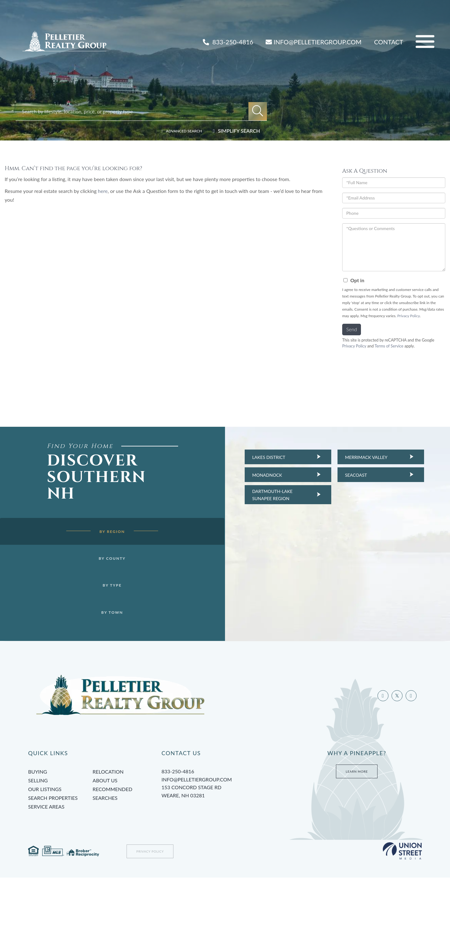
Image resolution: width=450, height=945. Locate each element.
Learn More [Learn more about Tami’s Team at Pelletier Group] (357, 839)
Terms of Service (389, 345)
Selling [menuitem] (38, 848)
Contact (388, 42)
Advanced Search (178, 131)
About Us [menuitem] (104, 848)
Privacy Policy (408, 315)
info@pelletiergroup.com (197, 847)
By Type (101, 604)
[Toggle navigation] (425, 41)
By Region (101, 547)
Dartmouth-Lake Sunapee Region (261, 495)
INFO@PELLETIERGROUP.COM (313, 42)
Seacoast (345, 475)
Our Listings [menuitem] (45, 856)
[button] (257, 111)
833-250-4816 (228, 42)
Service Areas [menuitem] (46, 874)
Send (351, 329)
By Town (101, 632)
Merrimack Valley (355, 457)
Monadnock (256, 475)
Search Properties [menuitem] (53, 865)
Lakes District (257, 457)
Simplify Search (239, 131)
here (103, 191)
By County (101, 575)
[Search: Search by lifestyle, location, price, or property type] (135, 111)
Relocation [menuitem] (107, 839)
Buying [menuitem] (37, 839)
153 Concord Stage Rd (224, 859)
